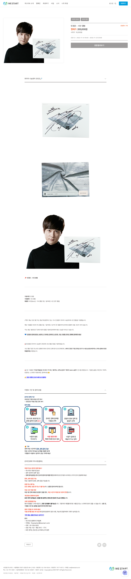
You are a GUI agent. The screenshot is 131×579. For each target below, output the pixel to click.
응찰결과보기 (99, 45)
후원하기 (123, 3)
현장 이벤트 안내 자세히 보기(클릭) (36, 377)
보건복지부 (39, 573)
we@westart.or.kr (74, 567)
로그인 (111, 3)
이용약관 (16, 573)
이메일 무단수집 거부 (25, 573)
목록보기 (28, 544)
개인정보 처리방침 (8, 573)
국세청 (33, 573)
